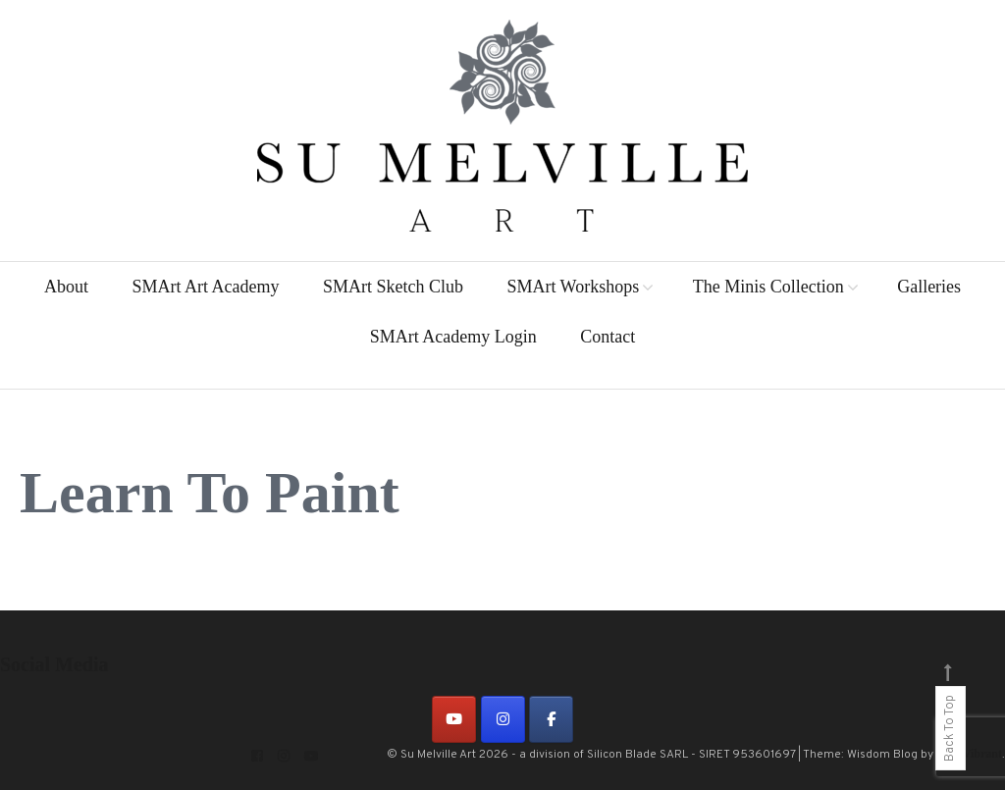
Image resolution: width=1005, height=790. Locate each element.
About (66, 286)
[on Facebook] (551, 719)
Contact (607, 336)
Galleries (929, 286)
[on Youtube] (454, 719)
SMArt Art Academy (205, 286)
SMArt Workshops (572, 286)
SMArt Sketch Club (393, 286)
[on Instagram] (503, 719)
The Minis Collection (768, 286)
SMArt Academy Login (453, 336)
